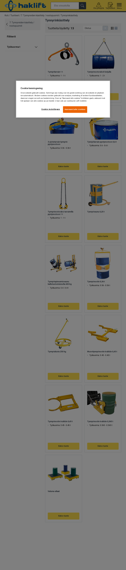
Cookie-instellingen (50, 109)
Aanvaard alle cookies (75, 109)
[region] (63, 99)
